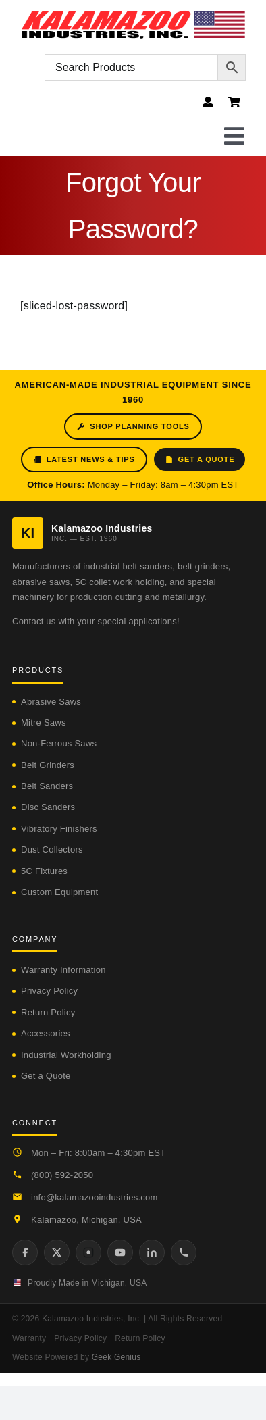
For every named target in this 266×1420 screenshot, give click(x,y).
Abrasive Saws (51, 701)
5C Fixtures (44, 871)
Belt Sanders (47, 786)
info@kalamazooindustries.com (94, 1197)
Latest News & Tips (84, 459)
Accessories (45, 1033)
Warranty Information (63, 970)
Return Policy (48, 1012)
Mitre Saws (43, 722)
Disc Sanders (48, 807)
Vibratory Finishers (59, 828)
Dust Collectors (52, 849)
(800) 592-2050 (62, 1175)
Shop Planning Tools (132, 426)
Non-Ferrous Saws (59, 743)
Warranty (29, 1338)
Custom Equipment (59, 892)
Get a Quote (200, 459)
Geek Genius (116, 1357)
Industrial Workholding (66, 1055)
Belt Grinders (47, 765)
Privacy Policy (49, 991)
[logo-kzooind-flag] (133, 15)
